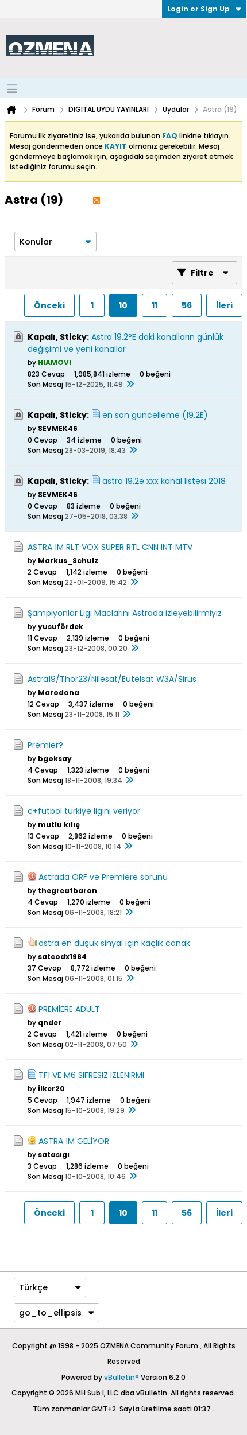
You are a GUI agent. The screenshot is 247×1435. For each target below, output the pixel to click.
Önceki (49, 305)
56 (187, 305)
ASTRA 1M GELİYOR (73, 1141)
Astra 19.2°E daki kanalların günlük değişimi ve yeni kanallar (125, 343)
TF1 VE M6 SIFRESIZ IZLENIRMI (91, 1075)
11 (154, 305)
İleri (224, 305)
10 (123, 305)
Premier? (45, 745)
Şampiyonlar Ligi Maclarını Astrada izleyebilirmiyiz (125, 613)
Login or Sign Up (204, 9)
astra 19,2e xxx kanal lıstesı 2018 (164, 481)
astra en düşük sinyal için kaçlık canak (114, 943)
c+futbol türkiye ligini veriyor (84, 811)
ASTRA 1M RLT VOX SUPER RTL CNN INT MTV (110, 547)
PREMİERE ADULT (69, 1009)
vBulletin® (121, 1377)
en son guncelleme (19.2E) (155, 415)
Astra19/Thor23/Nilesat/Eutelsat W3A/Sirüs (112, 679)
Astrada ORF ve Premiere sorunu (103, 877)
